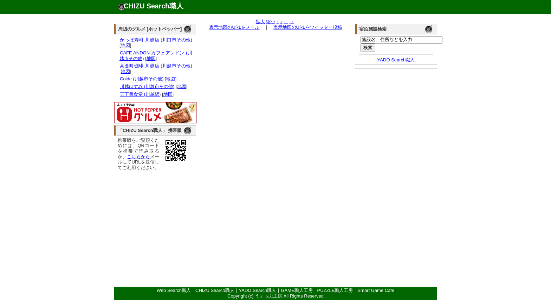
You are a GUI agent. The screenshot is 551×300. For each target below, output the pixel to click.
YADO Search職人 (396, 59)
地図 (125, 45)
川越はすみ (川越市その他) (146, 86)
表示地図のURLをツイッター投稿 (307, 27)
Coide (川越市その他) (141, 78)
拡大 (260, 21)
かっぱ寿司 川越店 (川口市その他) (155, 39)
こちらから (138, 156)
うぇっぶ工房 (268, 296)
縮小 (270, 21)
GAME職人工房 (296, 290)
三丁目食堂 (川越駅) (140, 94)
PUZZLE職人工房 (335, 290)
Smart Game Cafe (375, 290)
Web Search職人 (174, 290)
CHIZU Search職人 (153, 6)
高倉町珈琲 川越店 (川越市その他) (155, 65)
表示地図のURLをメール (234, 27)
